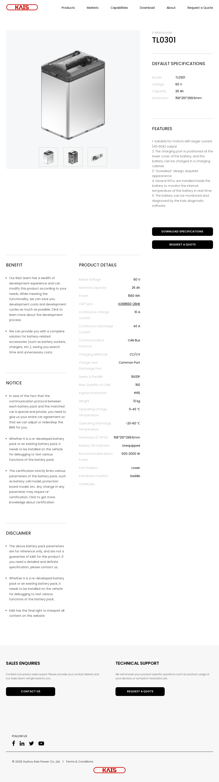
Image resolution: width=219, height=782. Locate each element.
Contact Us (30, 691)
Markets (93, 8)
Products (68, 8)
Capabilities (119, 8)
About (171, 8)
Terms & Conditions (79, 762)
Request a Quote (200, 8)
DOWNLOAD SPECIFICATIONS (182, 231)
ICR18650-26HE (129, 304)
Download (147, 8)
